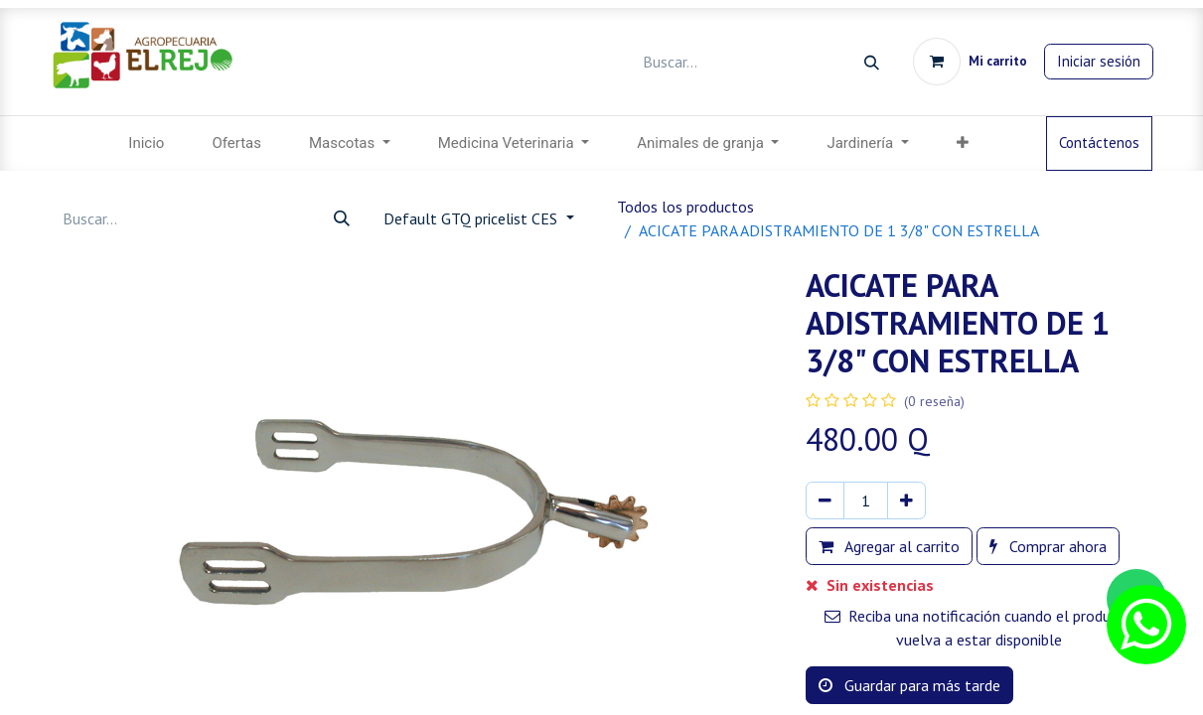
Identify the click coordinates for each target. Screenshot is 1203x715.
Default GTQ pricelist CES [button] (472, 218)
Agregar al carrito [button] (889, 546)
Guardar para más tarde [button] (909, 685)
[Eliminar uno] (825, 500)
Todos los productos (685, 206)
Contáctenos (1099, 142)
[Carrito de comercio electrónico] (970, 61)
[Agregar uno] (906, 500)
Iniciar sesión (1098, 61)
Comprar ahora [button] (1048, 546)
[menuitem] (146, 143)
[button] (962, 143)
